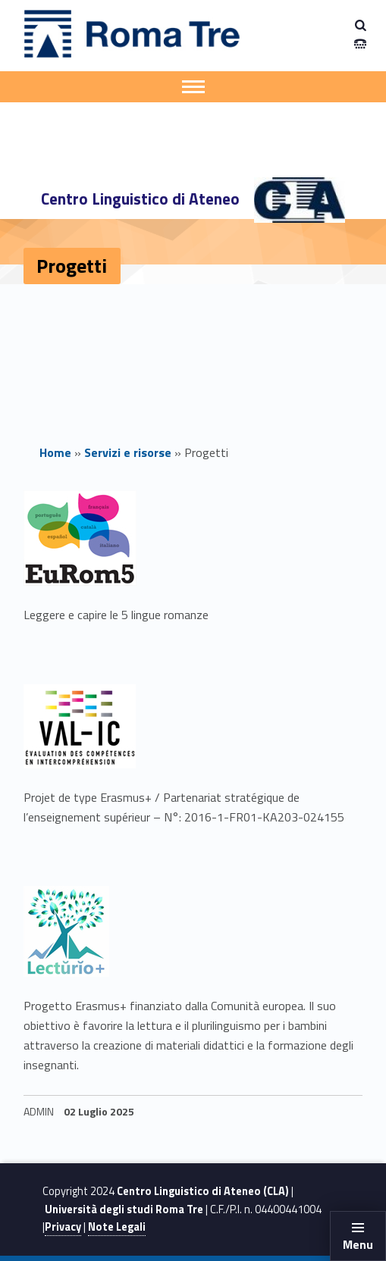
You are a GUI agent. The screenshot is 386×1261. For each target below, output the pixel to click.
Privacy (63, 1227)
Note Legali (117, 1227)
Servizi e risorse (127, 452)
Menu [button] (358, 1244)
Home (55, 452)
